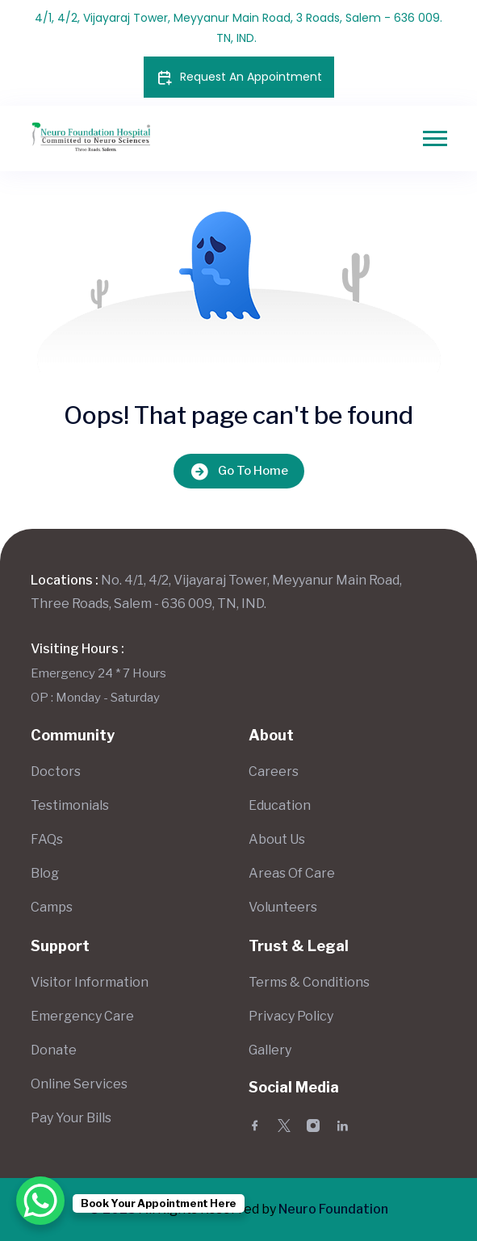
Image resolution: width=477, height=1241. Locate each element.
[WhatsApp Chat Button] (40, 1200)
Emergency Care (82, 1016)
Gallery (270, 1050)
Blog (45, 873)
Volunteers (283, 907)
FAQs (47, 839)
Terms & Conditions (309, 982)
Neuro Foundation (333, 1209)
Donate (54, 1050)
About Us (277, 839)
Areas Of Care (292, 873)
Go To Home (239, 471)
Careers (274, 771)
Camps (52, 907)
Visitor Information (90, 982)
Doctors (56, 771)
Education (280, 805)
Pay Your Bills (71, 1118)
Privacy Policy (291, 1016)
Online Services (79, 1084)
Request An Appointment (239, 77)
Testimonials (70, 805)
